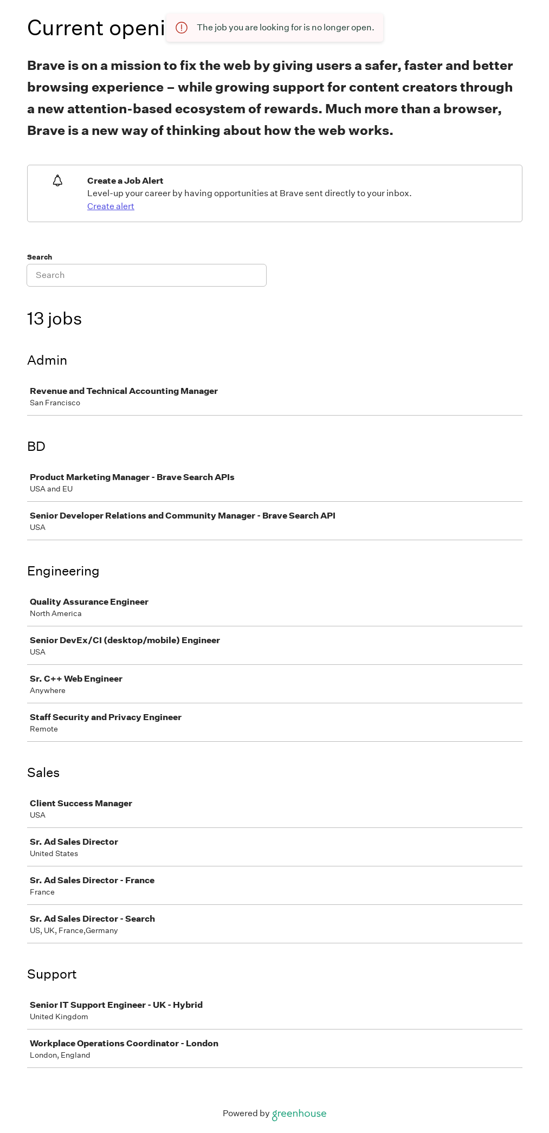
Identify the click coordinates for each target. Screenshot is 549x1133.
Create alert (110, 206)
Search (40, 257)
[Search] (146, 275)
